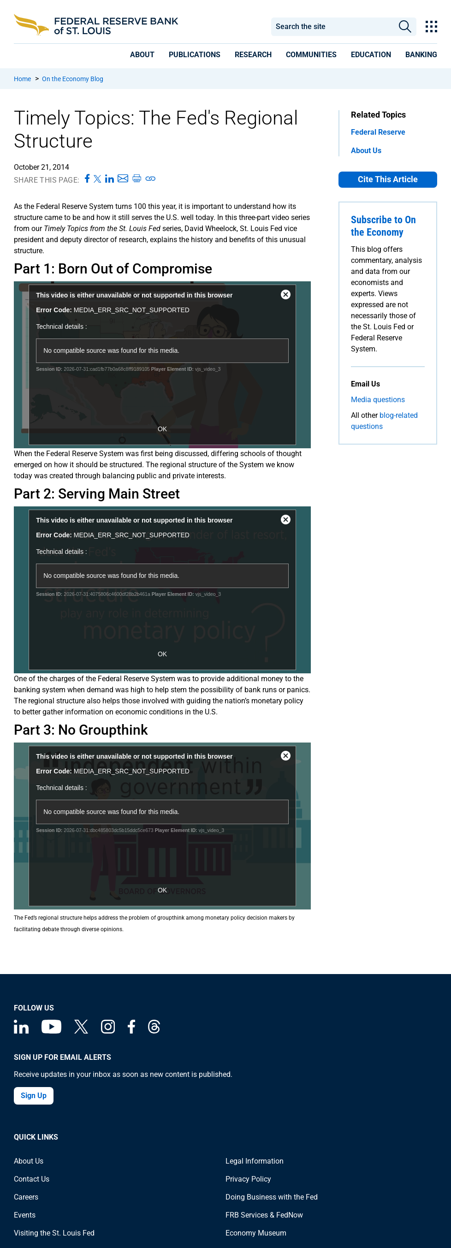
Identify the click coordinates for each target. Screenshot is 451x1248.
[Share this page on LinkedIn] (109, 178)
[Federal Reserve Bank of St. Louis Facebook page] (131, 1031)
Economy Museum (256, 1233)
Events (25, 1215)
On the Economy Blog (72, 79)
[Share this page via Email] (123, 178)
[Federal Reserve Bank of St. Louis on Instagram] (108, 1031)
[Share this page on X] (97, 178)
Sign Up (34, 1095)
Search (405, 27)
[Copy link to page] (151, 178)
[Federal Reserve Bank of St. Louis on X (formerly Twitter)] (81, 1031)
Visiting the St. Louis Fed (54, 1233)
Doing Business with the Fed (272, 1197)
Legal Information (255, 1161)
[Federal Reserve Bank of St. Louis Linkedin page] (21, 1031)
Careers (26, 1197)
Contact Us (31, 1179)
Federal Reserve (378, 132)
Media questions (378, 399)
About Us (366, 150)
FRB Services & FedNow (264, 1215)
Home (22, 79)
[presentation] (142, 54)
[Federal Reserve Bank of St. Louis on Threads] (154, 1031)
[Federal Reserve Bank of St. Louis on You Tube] (51, 1031)
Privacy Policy (248, 1179)
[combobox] (332, 27)
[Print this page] (136, 178)
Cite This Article (388, 179)
